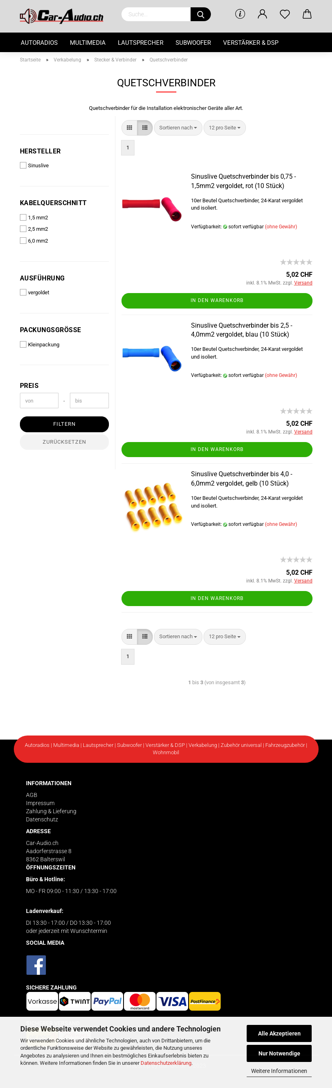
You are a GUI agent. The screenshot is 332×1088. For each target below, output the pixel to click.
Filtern (64, 424)
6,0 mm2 (34, 240)
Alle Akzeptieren (279, 1033)
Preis (29, 386)
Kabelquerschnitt (53, 203)
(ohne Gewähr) (281, 227)
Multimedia (88, 42)
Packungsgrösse (50, 330)
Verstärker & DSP (250, 42)
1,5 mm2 (34, 217)
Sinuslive (34, 165)
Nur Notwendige (279, 1053)
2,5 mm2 (34, 228)
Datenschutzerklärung (166, 1063)
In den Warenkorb (217, 300)
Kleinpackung (39, 344)
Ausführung (42, 278)
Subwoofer (193, 42)
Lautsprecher (140, 42)
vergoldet (34, 292)
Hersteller (40, 151)
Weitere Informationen (279, 1071)
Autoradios (39, 42)
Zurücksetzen (64, 442)
